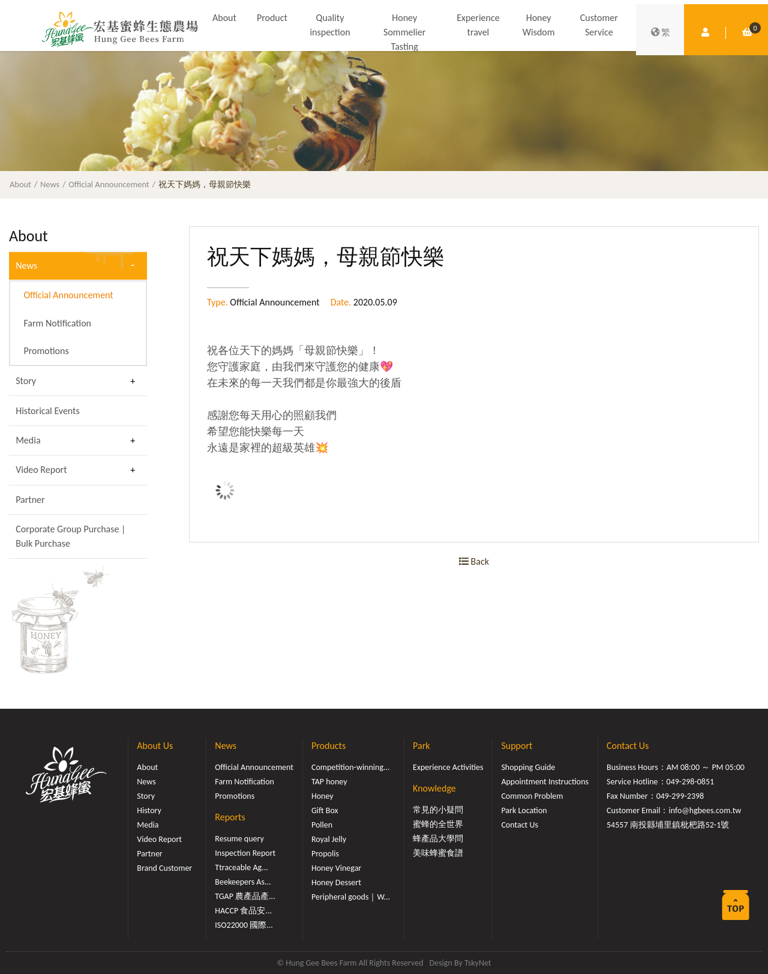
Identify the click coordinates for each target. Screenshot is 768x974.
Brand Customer (164, 868)
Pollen (321, 825)
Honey (322, 796)
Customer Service (599, 25)
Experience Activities (448, 767)
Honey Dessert (336, 882)
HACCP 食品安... (243, 911)
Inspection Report (245, 853)
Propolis (325, 854)
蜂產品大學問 (438, 839)
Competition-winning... (350, 767)
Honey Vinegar (336, 868)
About (224, 17)
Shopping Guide (528, 767)
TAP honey (329, 782)
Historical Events (48, 410)
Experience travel (478, 25)
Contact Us (519, 825)
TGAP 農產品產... (245, 896)
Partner (30, 499)
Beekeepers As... (243, 882)
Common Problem (532, 796)
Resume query (239, 839)
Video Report (41, 469)
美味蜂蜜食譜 (438, 853)
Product (272, 17)
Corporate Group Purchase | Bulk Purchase (70, 536)
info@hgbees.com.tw (704, 810)
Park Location (524, 810)
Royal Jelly (328, 839)
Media (28, 440)
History (149, 810)
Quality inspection (330, 25)
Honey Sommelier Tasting (404, 32)
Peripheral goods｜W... (350, 897)
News (49, 184)
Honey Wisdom (539, 25)
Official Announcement (108, 184)
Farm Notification (57, 323)
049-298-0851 (691, 782)
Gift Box (324, 810)
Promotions (45, 350)
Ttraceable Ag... (241, 867)
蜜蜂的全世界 (438, 824)
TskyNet (477, 963)
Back (474, 561)
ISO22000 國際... (243, 925)
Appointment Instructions (545, 782)
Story (26, 380)
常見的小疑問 (438, 810)
